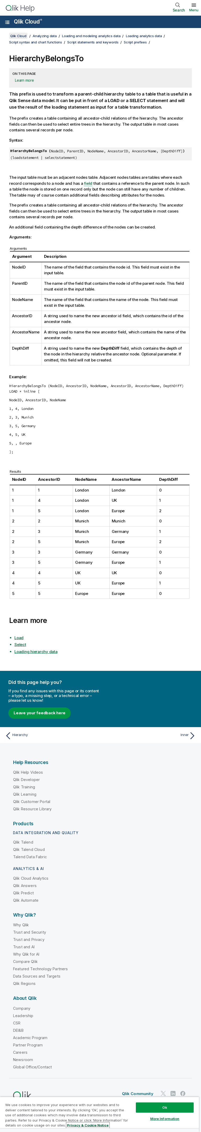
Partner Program (28, 1045)
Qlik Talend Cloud (29, 849)
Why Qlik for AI (26, 954)
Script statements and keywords (93, 42)
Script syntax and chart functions (35, 42)
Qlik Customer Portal (31, 801)
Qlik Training (24, 787)
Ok (164, 1107)
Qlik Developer (26, 779)
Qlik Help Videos (28, 772)
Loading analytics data (144, 36)
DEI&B (18, 1030)
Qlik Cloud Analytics (30, 878)
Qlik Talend (23, 842)
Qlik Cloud (28, 21)
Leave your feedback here (39, 712)
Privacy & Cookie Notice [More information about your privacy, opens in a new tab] (88, 1125)
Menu (193, 10)
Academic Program (30, 1037)
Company (21, 1008)
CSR (16, 1023)
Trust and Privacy (28, 939)
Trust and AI (24, 947)
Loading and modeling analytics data (91, 36)
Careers (20, 1052)
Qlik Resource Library (32, 809)
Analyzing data (45, 36)
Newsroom (23, 1059)
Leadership (23, 1015)
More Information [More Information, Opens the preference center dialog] (165, 1119)
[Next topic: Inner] (149, 735)
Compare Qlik (25, 961)
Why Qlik (21, 925)
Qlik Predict (23, 893)
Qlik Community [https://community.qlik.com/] (137, 1093)
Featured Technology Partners (40, 969)
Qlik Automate (25, 900)
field (88, 183)
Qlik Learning (24, 794)
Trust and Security (29, 932)
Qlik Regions (24, 983)
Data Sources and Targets (36, 976)
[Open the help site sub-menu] (7, 22)
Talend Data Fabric (30, 857)
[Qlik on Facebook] (183, 1093)
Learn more (24, 80)
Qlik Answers (25, 885)
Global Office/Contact (32, 1067)
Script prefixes (135, 42)
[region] (99, 1114)
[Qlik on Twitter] (163, 1093)
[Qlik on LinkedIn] (173, 1093)
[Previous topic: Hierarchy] (51, 735)
